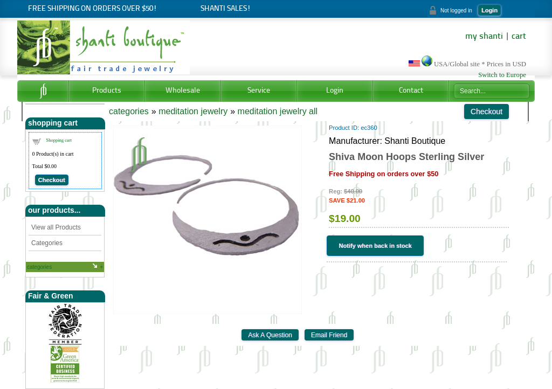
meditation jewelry (192, 111)
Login (489, 10)
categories (39, 267)
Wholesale (182, 91)
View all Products (56, 227)
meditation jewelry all (278, 111)
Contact (411, 91)
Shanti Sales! (226, 9)
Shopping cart (59, 140)
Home (42, 91)
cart (519, 36)
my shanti (484, 36)
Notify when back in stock (375, 245)
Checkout (51, 180)
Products (106, 91)
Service (258, 91)
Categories (47, 243)
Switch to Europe (502, 75)
